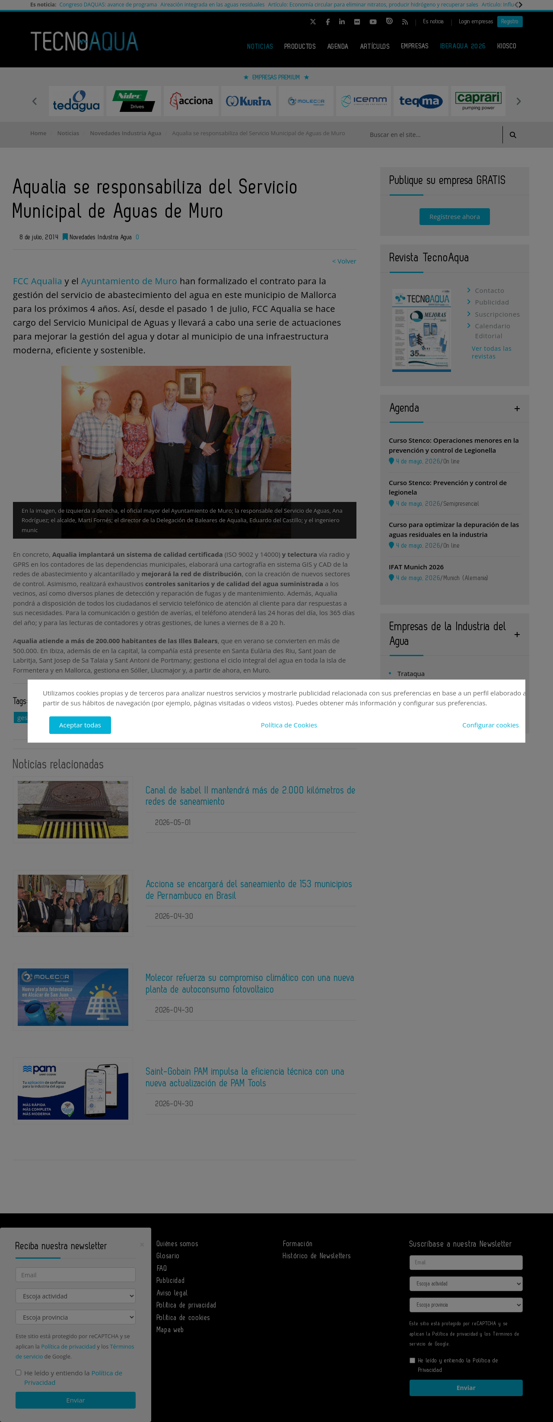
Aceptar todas (80, 725)
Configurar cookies (490, 725)
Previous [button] (34, 101)
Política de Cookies (289, 725)
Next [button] (518, 101)
